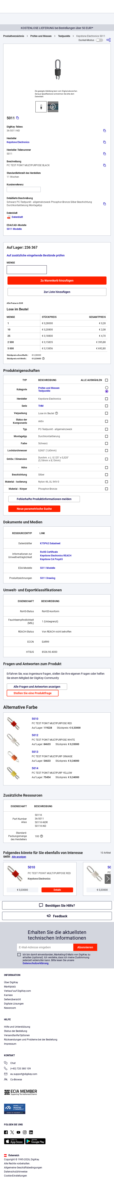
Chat (10, 1063)
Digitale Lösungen (14, 1003)
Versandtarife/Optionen (17, 1035)
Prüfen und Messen (41, 36)
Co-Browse (13, 1080)
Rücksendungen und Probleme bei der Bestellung (30, 1039)
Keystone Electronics (18, 142)
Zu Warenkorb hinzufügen (57, 280)
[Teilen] (108, 40)
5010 (35, 718)
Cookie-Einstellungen (15, 1175)
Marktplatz (10, 986)
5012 (35, 735)
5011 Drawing (47, 578)
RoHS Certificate (49, 552)
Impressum (10, 1043)
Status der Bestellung (15, 1031)
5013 (35, 751)
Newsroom (10, 1008)
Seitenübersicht (12, 999)
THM (41, 405)
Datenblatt (15, 217)
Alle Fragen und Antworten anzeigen (37, 686)
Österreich (11, 1155)
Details (57, 889)
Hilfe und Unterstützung (17, 1026)
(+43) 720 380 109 (17, 1069)
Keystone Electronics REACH (55, 555)
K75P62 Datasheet (50, 543)
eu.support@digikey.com (20, 1074)
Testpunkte (64, 36)
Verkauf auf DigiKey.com (17, 990)
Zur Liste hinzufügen (57, 292)
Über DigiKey (11, 982)
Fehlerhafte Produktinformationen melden (44, 499)
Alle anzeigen (19, 856)
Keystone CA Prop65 (51, 559)
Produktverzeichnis (13, 36)
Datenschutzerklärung (35, 963)
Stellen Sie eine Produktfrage (33, 693)
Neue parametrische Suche (34, 508)
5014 (35, 768)
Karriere (8, 995)
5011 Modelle (14, 229)
